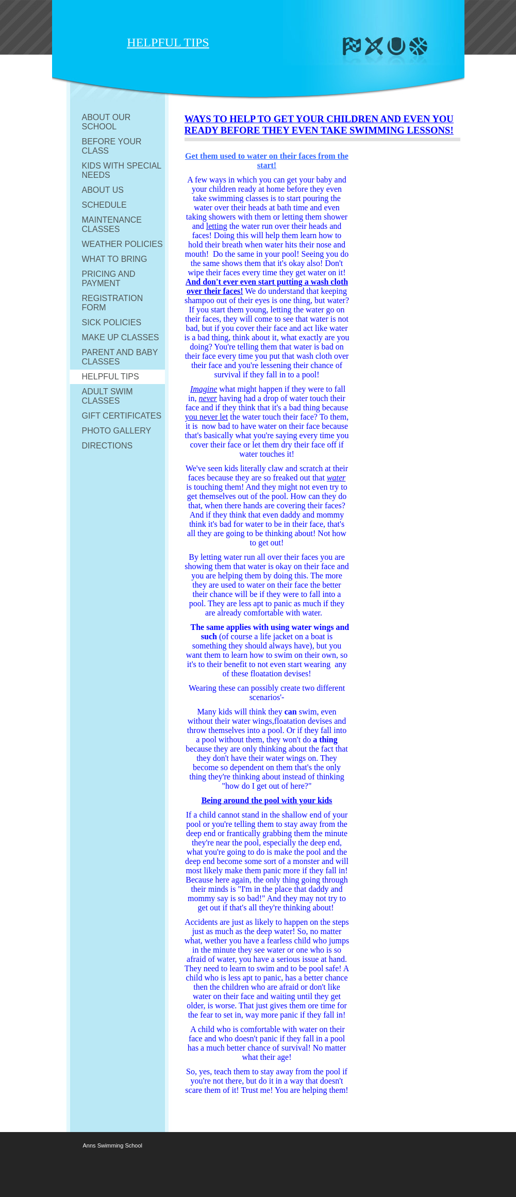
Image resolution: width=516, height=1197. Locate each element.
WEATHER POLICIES (122, 244)
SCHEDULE (104, 205)
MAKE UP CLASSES (120, 337)
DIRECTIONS (107, 445)
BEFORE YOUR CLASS (112, 146)
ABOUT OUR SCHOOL (106, 122)
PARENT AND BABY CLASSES (120, 357)
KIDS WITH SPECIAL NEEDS (121, 170)
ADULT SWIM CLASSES (107, 396)
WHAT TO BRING (114, 259)
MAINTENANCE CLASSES (112, 224)
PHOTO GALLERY (117, 430)
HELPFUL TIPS (110, 376)
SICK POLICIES (112, 322)
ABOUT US (103, 190)
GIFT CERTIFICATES (122, 415)
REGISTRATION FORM (112, 303)
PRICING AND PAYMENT (109, 279)
